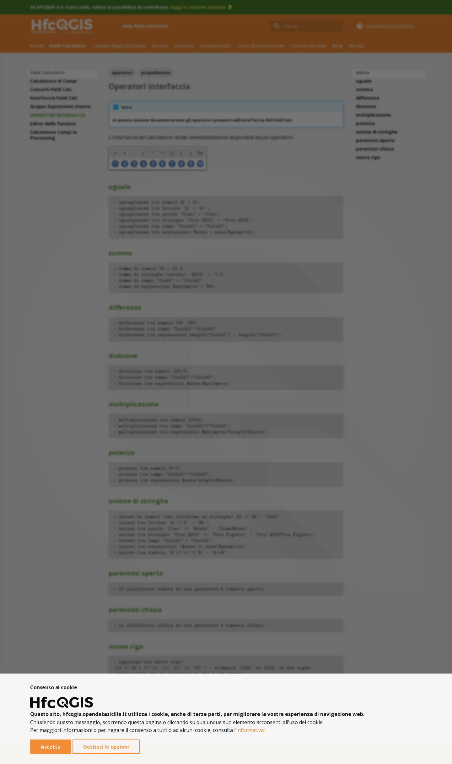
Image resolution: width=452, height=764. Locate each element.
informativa (250, 730)
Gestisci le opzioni (106, 746)
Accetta (51, 746)
